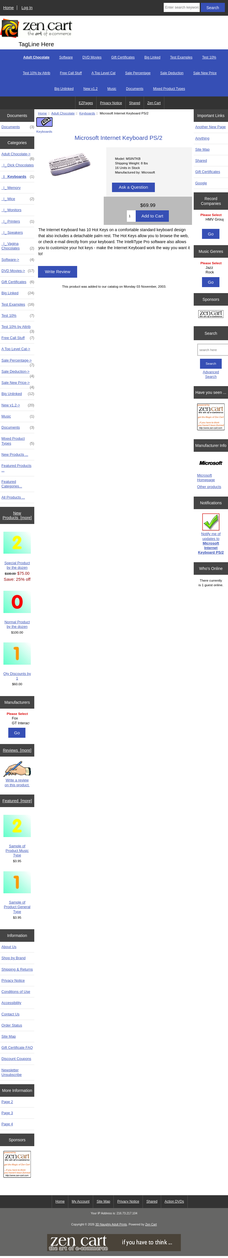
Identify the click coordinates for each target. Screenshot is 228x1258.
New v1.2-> (17, 405)
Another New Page (210, 127)
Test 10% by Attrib (36, 73)
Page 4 (7, 1124)
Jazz (211, 267)
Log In (27, 7)
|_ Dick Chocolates (17, 165)
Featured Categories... (11, 483)
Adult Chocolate (63, 113)
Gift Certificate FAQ (17, 1047)
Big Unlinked (63, 89)
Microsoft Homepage (206, 477)
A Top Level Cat (103, 73)
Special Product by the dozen (17, 551)
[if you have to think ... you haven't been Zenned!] (114, 1250)
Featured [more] (17, 801)
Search (211, 333)
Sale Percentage (138, 73)
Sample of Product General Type (17, 892)
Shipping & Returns (17, 969)
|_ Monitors (11, 210)
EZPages (86, 103)
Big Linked (152, 57)
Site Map (8, 1036)
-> (17, 155)
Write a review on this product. (17, 774)
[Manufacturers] (17, 719)
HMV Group (211, 219)
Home (8, 7)
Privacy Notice (111, 103)
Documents (134, 89)
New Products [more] (17, 515)
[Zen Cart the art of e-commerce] (17, 1165)
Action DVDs (174, 1201)
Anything (202, 138)
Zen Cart (154, 103)
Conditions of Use (15, 991)
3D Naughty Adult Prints (111, 1224)
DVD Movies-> (17, 271)
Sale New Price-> (17, 384)
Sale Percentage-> (17, 362)
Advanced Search (211, 374)
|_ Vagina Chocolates (17, 246)
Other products (209, 487)
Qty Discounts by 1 (17, 661)
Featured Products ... (16, 467)
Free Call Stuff (71, 73)
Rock (211, 272)
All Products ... (13, 497)
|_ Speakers (12, 232)
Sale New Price (205, 73)
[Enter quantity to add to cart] (131, 216)
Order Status (11, 1025)
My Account (80, 1201)
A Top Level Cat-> (15, 349)
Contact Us (10, 1014)
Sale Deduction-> (17, 373)
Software (66, 57)
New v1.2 (90, 89)
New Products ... (14, 454)
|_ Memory (11, 188)
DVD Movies (92, 57)
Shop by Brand (13, 958)
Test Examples (181, 57)
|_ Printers (17, 221)
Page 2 (7, 1102)
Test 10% (209, 57)
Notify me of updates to (211, 534)
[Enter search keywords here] (182, 7)
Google (201, 183)
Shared (134, 103)
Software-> (17, 259)
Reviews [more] (17, 750)
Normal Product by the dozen (17, 610)
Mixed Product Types (169, 89)
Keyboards (87, 113)
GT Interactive (17, 723)
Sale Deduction (171, 73)
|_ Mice (17, 199)
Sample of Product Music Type (17, 836)
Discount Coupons (16, 1059)
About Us (8, 947)
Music (111, 89)
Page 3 (7, 1113)
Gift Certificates (123, 57)
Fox (17, 718)
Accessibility (11, 1003)
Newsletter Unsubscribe (11, 1072)
